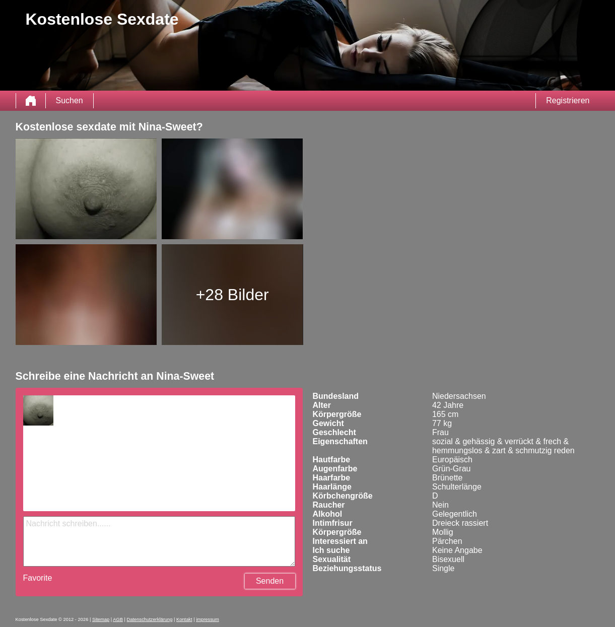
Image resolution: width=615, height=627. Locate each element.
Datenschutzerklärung (150, 619)
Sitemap (100, 619)
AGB (118, 619)
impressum (207, 619)
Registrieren (567, 100)
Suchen (69, 100)
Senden (270, 581)
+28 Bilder (232, 295)
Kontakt (184, 619)
